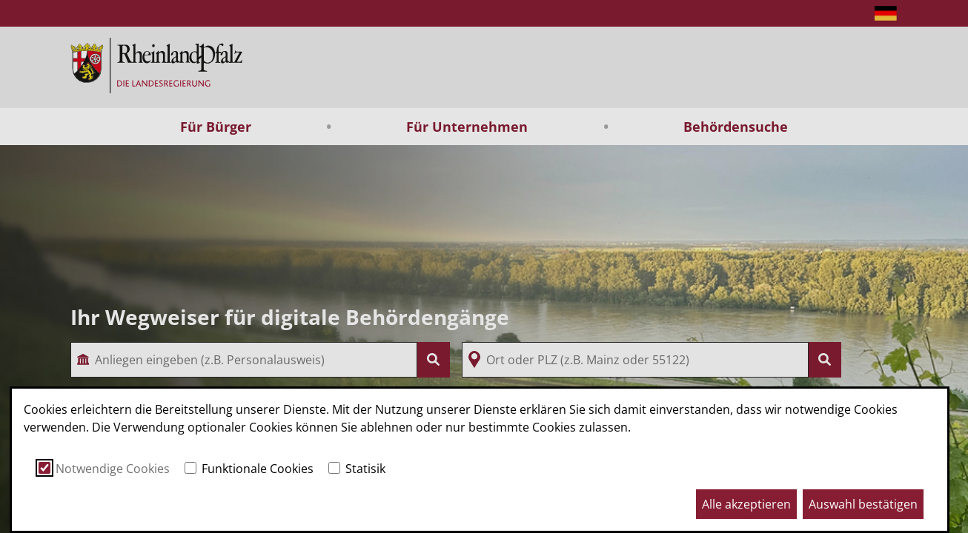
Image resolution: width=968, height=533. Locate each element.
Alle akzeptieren (746, 504)
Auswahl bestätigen (863, 504)
